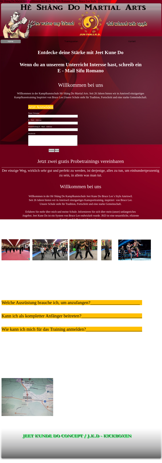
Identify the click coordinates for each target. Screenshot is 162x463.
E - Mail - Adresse (34, 120)
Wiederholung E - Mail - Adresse (40, 127)
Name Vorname (33, 113)
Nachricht (31, 133)
